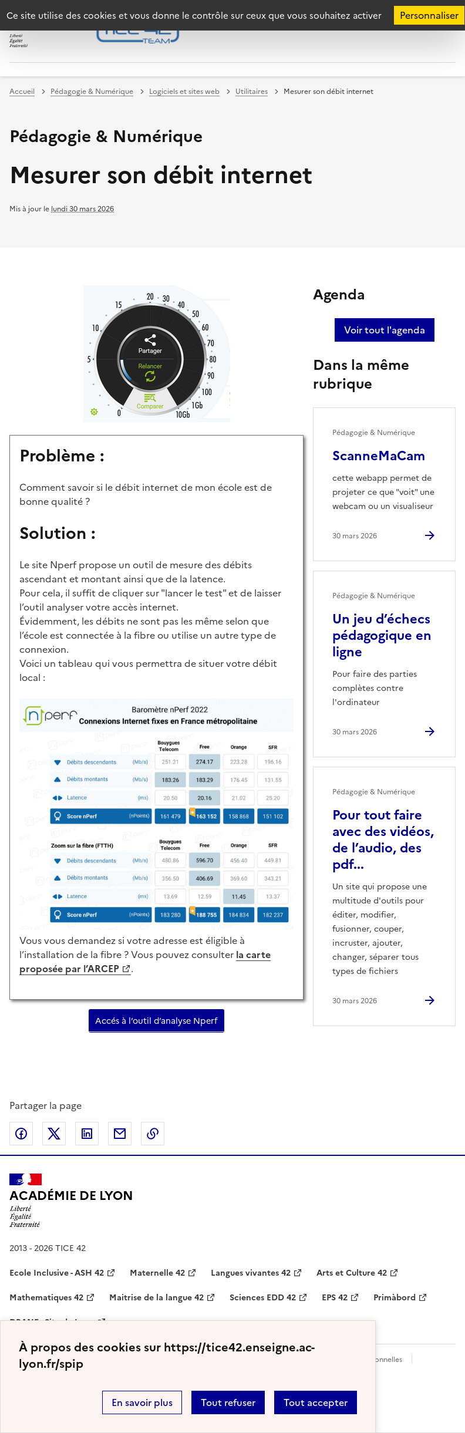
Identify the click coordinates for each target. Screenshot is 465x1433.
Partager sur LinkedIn (87, 1133)
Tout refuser (228, 1402)
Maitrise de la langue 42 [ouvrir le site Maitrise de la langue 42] (156, 1298)
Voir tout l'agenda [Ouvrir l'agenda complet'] (384, 330)
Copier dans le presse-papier (152, 1133)
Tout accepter (316, 1402)
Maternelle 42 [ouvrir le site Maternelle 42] (157, 1273)
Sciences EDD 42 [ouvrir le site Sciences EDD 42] (263, 1298)
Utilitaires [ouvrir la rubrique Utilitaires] (251, 91)
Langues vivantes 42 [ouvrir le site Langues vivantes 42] (251, 1273)
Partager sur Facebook (21, 1133)
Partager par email (120, 1133)
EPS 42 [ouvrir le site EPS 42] (335, 1298)
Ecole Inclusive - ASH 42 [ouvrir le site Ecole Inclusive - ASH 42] (56, 1273)
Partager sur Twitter (54, 1133)
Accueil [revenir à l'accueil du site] (22, 91)
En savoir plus (142, 1402)
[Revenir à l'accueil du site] (71, 1201)
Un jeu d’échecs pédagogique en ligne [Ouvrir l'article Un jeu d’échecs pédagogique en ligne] (382, 635)
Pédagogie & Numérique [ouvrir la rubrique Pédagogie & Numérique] (91, 91)
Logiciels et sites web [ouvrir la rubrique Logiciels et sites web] (184, 91)
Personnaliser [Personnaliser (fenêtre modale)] (429, 15)
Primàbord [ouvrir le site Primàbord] (394, 1298)
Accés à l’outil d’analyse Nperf (156, 1020)
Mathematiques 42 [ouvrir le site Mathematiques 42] (46, 1298)
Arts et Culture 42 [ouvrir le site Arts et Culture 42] (351, 1273)
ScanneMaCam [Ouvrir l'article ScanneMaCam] (378, 456)
